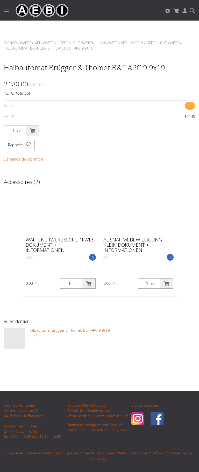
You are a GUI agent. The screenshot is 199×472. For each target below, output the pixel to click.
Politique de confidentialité (79, 453)
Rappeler (19, 145)
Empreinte (15, 453)
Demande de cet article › (24, 159)
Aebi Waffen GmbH (124, 453)
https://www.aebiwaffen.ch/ (106, 416)
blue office (148, 453)
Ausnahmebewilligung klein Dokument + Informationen (132, 244)
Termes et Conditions (41, 453)
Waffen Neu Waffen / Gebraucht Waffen (57, 42)
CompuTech (100, 458)
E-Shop (10, 42)
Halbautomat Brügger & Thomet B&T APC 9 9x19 (48, 48)
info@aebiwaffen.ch (96, 410)
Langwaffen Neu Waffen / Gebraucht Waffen (139, 42)
